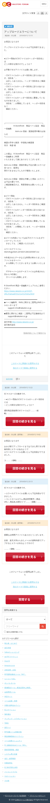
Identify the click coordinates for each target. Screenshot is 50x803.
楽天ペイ (7, 727)
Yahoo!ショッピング (11, 652)
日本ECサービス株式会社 (24, 800)
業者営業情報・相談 (11, 749)
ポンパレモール (10, 683)
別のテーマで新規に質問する (25, 368)
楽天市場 (9, 379)
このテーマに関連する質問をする (25, 363)
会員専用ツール (10, 692)
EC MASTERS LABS (10, 767)
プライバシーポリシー (37, 796)
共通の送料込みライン (12, 705)
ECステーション (10, 710)
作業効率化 (8, 763)
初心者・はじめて (10, 643)
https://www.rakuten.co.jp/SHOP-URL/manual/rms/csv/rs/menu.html (19, 292)
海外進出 (7, 714)
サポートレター (10, 776)
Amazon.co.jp (9, 665)
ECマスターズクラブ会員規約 (15, 796)
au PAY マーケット (11, 656)
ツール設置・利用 (10, 701)
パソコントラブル (10, 772)
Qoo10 (7, 661)
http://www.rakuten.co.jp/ (23, 322)
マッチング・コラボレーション (15, 718)
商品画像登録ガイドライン (14, 736)
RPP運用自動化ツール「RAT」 (15, 674)
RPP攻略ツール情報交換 (13, 732)
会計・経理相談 (10, 758)
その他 (6, 781)
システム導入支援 (10, 754)
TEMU (6, 723)
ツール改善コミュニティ (13, 741)
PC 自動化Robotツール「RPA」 (15, 745)
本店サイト (8, 696)
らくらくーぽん (10, 679)
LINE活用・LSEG (10, 670)
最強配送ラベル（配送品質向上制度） (18, 687)
